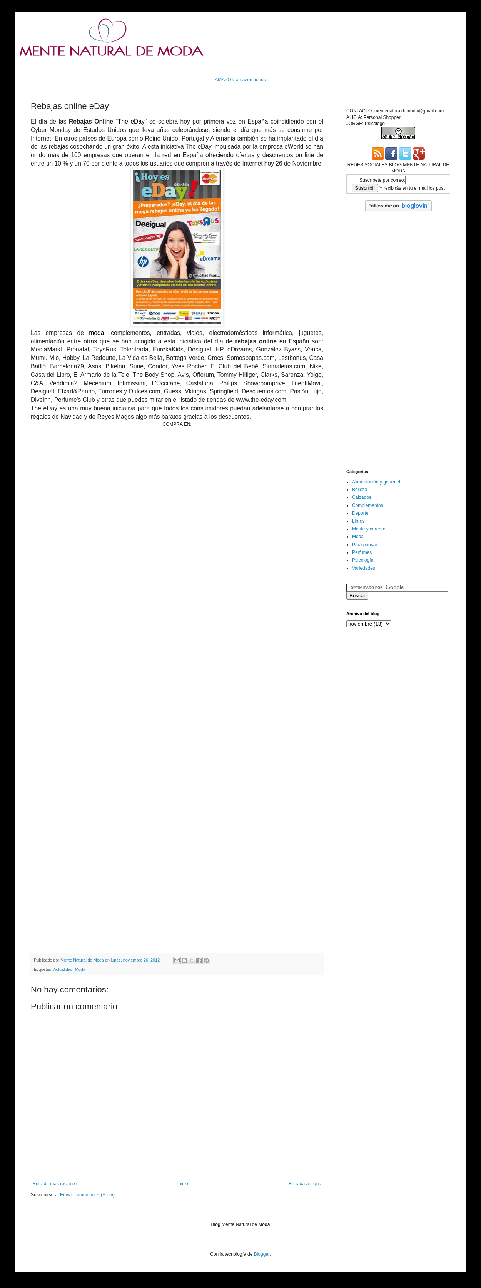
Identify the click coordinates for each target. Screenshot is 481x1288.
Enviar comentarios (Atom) (87, 1195)
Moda (80, 969)
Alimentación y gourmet (376, 482)
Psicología (362, 560)
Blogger (262, 1254)
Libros (358, 521)
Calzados (361, 497)
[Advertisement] (171, 66)
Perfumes (362, 552)
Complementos (367, 505)
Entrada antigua (305, 1183)
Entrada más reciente (55, 1183)
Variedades (363, 568)
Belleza (359, 489)
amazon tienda (251, 79)
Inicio (182, 1183)
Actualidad (62, 969)
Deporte (360, 513)
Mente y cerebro (369, 529)
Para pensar (364, 544)
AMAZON (224, 79)
